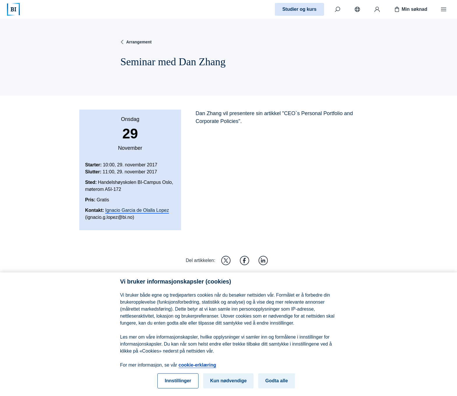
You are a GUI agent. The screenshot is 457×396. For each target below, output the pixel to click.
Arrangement (135, 42)
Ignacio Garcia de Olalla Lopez (137, 210)
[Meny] (443, 9)
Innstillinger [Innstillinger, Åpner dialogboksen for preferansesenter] (178, 384)
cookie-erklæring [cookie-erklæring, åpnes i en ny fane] (197, 369)
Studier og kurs (299, 9)
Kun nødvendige (228, 384)
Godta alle (276, 384)
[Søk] (337, 9)
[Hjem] (13, 9)
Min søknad (410, 9)
